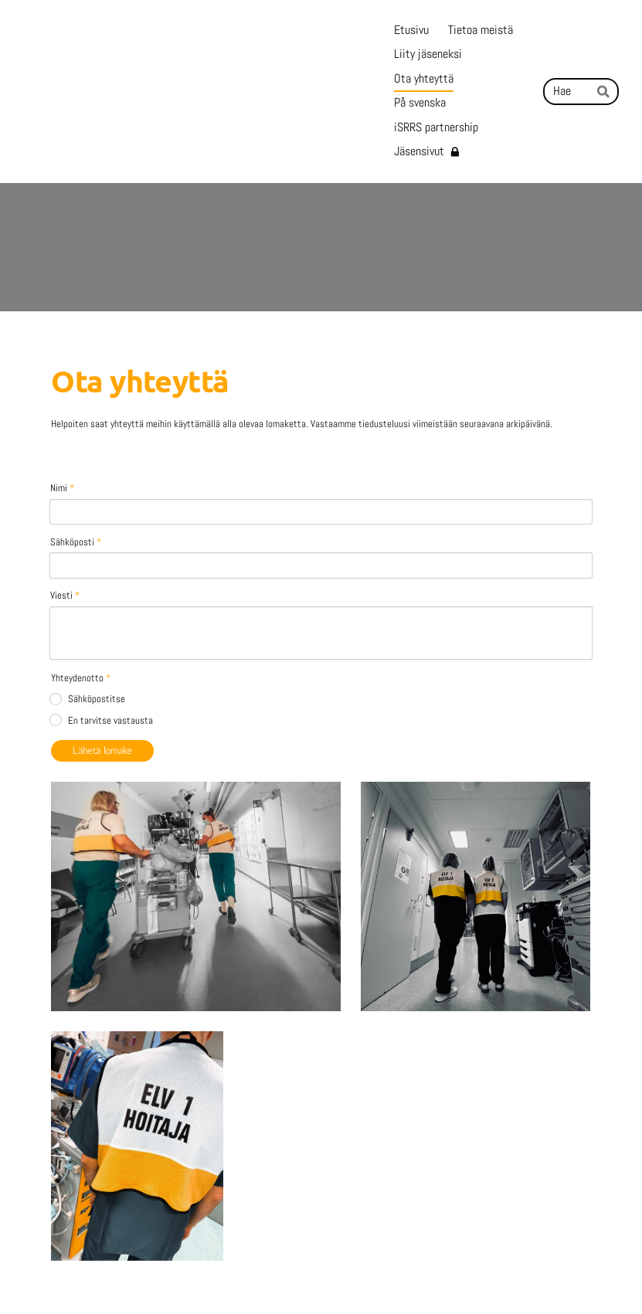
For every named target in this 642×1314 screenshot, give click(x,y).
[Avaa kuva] (196, 816)
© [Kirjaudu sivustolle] (57, 1275)
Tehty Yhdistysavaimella (546, 1276)
